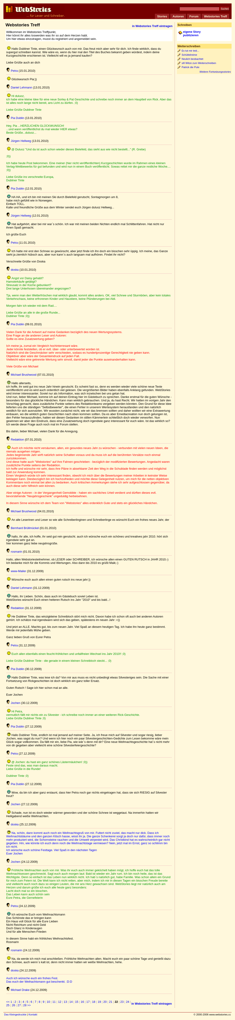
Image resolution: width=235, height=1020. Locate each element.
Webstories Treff (215, 16)
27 (19, 1005)
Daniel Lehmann (19, 87)
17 (88, 1001)
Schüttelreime (189, 54)
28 (24, 1005)
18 (93, 1001)
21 (110, 1001)
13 (65, 1001)
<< (8, 1001)
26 (13, 1005)
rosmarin (14, 551)
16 (82, 1001)
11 (54, 1001)
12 (59, 1001)
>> (29, 1005)
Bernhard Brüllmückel (22, 528)
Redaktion (15, 439)
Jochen (13, 703)
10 (48, 1001)
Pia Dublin (15, 118)
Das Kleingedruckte (15, 1014)
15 (76, 1001)
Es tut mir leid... (190, 50)
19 (99, 1001)
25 (7, 1005)
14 (71, 1001)
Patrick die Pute (190, 67)
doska (12, 269)
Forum (194, 16)
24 (127, 1001)
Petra (12, 70)
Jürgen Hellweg (18, 141)
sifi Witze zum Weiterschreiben (199, 63)
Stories (162, 16)
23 (121, 1001)
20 (104, 1001)
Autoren (178, 16)
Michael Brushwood (21, 374)
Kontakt (32, 1014)
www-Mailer (16, 571)
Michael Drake (18, 990)
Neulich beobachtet (192, 59)
